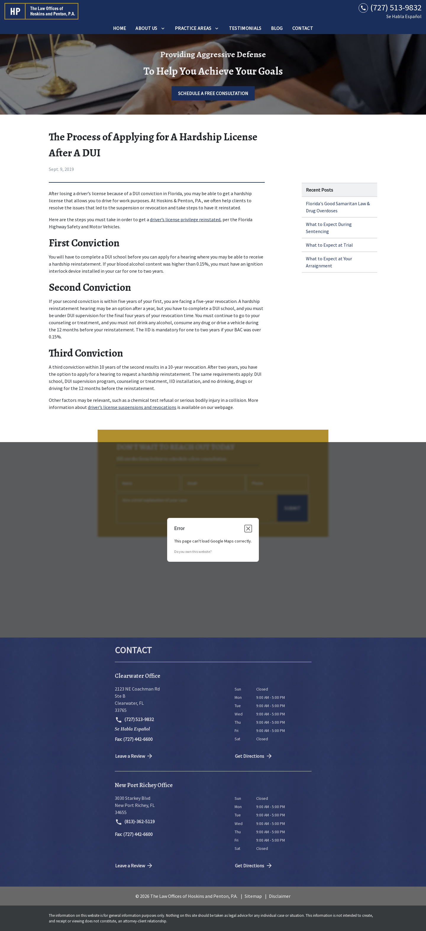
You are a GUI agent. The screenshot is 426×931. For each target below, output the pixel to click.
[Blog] (277, 28)
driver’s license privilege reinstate (184, 219)
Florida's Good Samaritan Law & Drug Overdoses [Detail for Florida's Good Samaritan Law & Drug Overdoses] (338, 207)
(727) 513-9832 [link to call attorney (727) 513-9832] (134, 719)
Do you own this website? (193, 551)
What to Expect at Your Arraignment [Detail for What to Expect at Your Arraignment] (329, 262)
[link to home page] (41, 11)
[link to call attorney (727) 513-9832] (390, 7)
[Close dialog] (248, 528)
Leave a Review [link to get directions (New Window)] (134, 756)
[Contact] (302, 28)
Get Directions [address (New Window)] (254, 756)
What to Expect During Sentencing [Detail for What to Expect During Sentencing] (329, 227)
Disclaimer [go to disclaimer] (280, 896)
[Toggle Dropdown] (163, 28)
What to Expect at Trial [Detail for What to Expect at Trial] (329, 245)
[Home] (119, 28)
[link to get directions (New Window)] (170, 699)
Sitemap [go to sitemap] (253, 896)
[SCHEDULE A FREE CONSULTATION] (213, 93)
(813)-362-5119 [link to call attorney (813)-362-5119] (135, 822)
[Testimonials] (245, 28)
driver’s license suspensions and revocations (132, 407)
